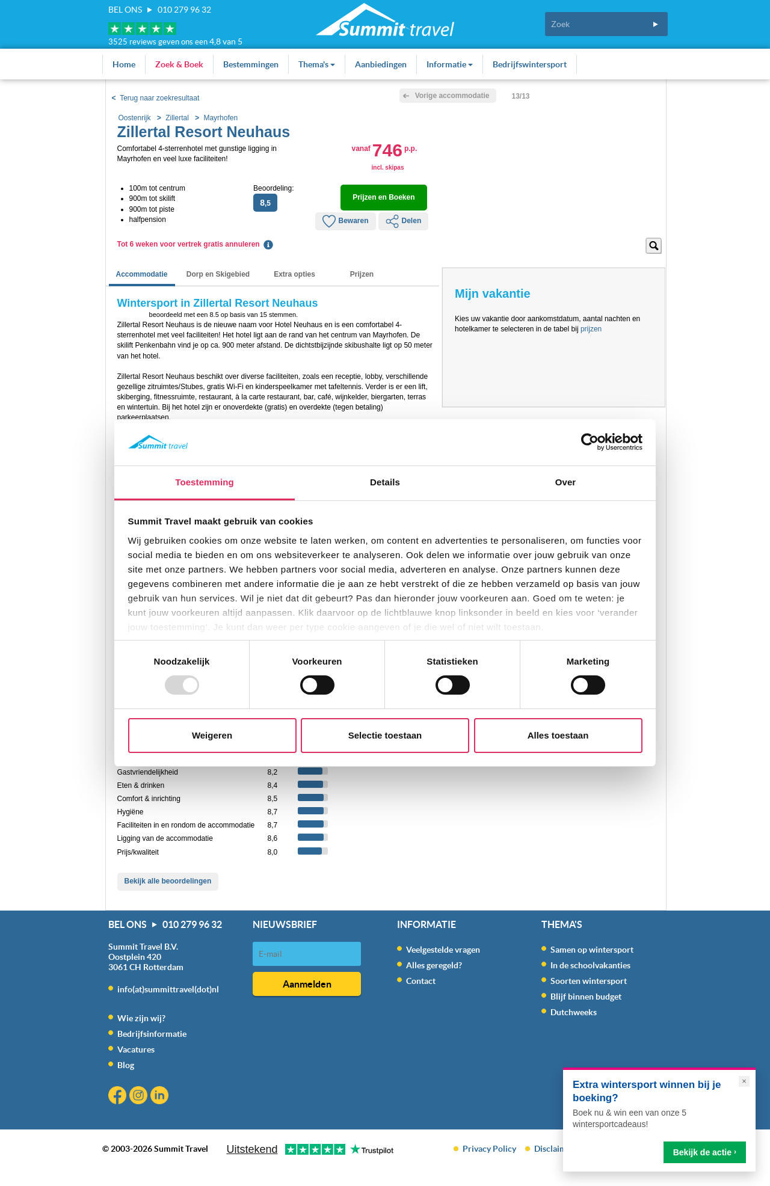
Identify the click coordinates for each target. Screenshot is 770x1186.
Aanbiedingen (381, 64)
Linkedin (160, 1096)
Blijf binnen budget (585, 996)
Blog (125, 1065)
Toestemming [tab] (204, 482)
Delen (404, 221)
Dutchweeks (573, 1012)
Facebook (118, 1096)
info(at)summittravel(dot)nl (168, 989)
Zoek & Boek (179, 64)
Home (123, 64)
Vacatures (136, 1049)
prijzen (591, 329)
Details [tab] (385, 482)
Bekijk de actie (704, 1152)
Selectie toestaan (385, 735)
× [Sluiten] (744, 1081)
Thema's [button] (316, 64)
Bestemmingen (251, 64)
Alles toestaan (558, 735)
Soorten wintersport (588, 981)
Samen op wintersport (591, 949)
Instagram (139, 1096)
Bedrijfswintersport (530, 64)
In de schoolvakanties (590, 965)
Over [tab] (565, 482)
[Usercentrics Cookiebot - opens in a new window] (589, 442)
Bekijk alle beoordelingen (168, 881)
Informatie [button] (450, 64)
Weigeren (212, 735)
